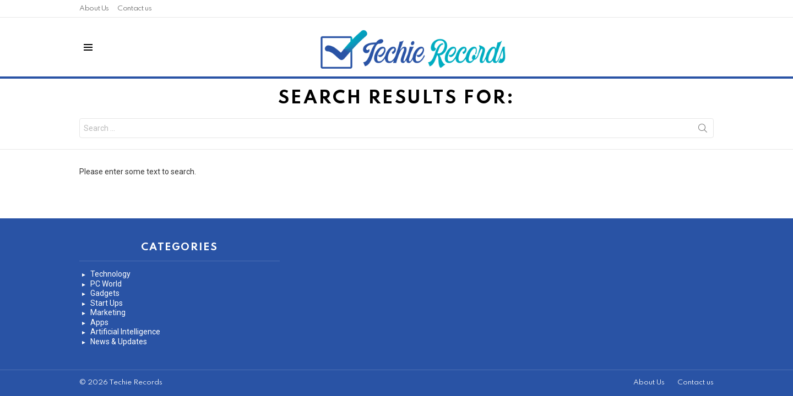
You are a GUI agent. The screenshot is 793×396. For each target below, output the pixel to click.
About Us (94, 8)
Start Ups (106, 303)
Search (703, 130)
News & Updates (118, 341)
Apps (99, 322)
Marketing (108, 312)
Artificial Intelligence (125, 331)
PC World (106, 283)
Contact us (134, 8)
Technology (110, 274)
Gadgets (105, 293)
